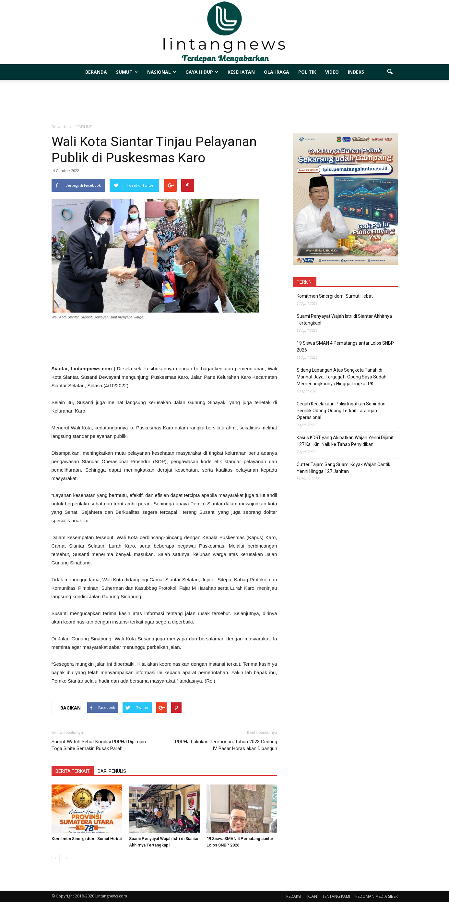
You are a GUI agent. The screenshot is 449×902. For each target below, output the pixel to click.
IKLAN (311, 896)
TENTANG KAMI (336, 896)
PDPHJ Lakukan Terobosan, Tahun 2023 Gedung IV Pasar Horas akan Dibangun (226, 745)
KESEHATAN (241, 72)
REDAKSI (293, 896)
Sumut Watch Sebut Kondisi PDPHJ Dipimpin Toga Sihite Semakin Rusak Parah (99, 745)
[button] (390, 72)
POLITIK (307, 72)
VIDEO (332, 72)
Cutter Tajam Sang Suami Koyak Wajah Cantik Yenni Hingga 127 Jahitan (343, 468)
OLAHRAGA (276, 72)
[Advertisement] (224, 102)
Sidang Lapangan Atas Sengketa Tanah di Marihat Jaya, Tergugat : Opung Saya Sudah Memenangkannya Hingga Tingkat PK (341, 376)
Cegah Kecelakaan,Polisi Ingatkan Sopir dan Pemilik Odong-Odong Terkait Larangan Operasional (341, 410)
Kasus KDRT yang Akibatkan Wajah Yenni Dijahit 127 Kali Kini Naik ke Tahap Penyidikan (345, 441)
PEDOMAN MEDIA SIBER (376, 896)
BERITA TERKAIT (72, 771)
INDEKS (356, 72)
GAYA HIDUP (201, 72)
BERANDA (96, 72)
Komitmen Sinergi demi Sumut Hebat (87, 838)
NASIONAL (161, 72)
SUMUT (127, 72)
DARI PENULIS (112, 771)
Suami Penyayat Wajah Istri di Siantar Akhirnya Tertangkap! (344, 320)
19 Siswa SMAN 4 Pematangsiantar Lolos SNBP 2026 (345, 346)
